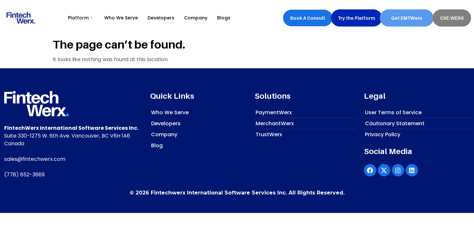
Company (195, 18)
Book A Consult (307, 18)
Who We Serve (121, 18)
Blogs (223, 18)
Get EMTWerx (406, 18)
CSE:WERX (452, 18)
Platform (80, 18)
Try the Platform (356, 18)
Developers (161, 18)
